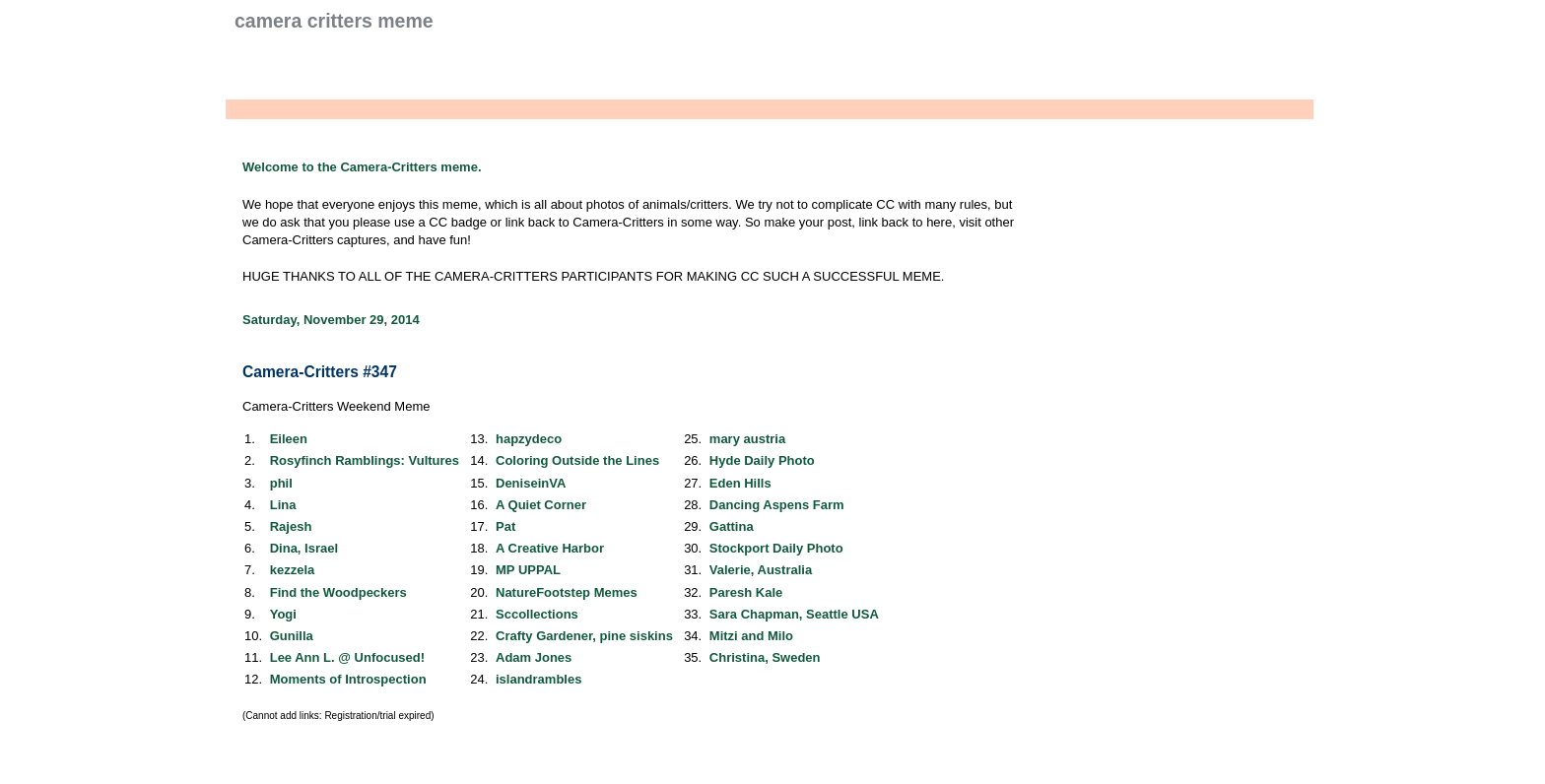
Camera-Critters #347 (319, 371)
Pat (505, 526)
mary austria (747, 438)
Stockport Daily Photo (776, 548)
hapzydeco (529, 438)
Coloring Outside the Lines (577, 460)
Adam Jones (533, 657)
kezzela (292, 569)
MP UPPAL (528, 569)
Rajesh (291, 526)
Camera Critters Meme (334, 21)
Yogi (283, 614)
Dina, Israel (304, 548)
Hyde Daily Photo (762, 460)
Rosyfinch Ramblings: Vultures (364, 460)
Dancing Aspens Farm (776, 504)
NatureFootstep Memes (567, 592)
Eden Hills (740, 483)
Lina (283, 504)
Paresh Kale (745, 592)
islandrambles (538, 679)
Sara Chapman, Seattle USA (794, 614)
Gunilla (291, 635)
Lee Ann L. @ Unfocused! (347, 657)
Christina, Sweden (765, 657)
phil (281, 483)
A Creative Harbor (550, 548)
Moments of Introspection (348, 679)
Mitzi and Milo (751, 635)
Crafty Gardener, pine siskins (584, 635)
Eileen (288, 438)
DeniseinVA (531, 483)
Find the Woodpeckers (338, 592)
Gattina (731, 526)
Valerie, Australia (760, 569)
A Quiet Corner (541, 504)
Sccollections (537, 614)
